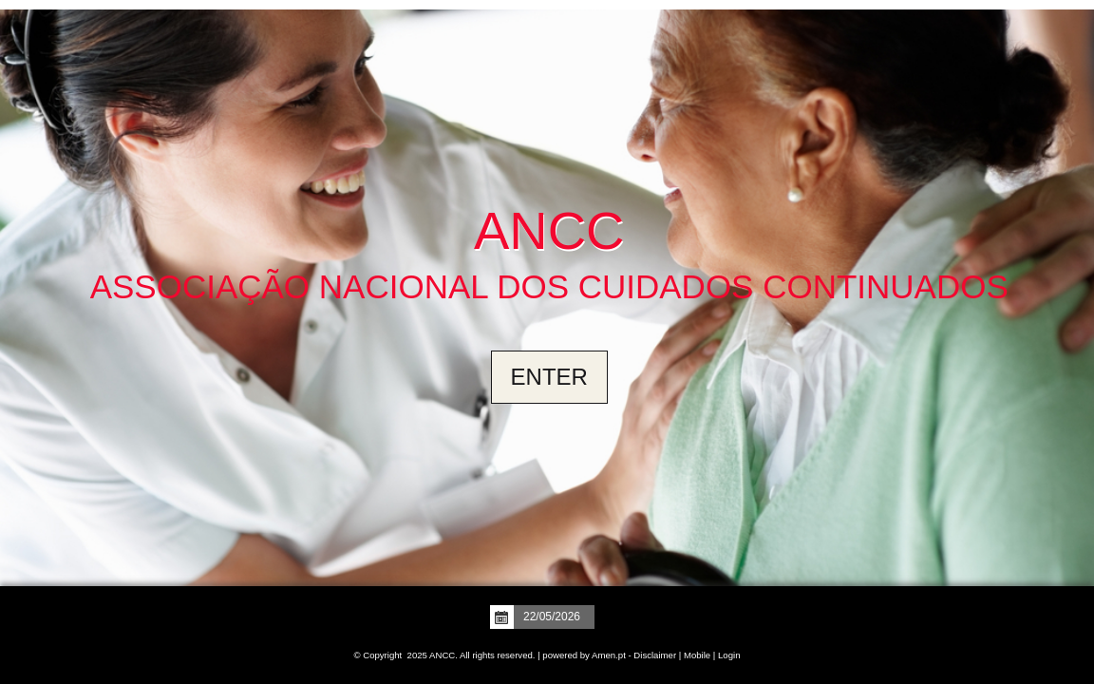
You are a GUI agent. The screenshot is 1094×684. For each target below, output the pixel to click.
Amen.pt (609, 655)
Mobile (697, 655)
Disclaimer (654, 655)
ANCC (549, 230)
